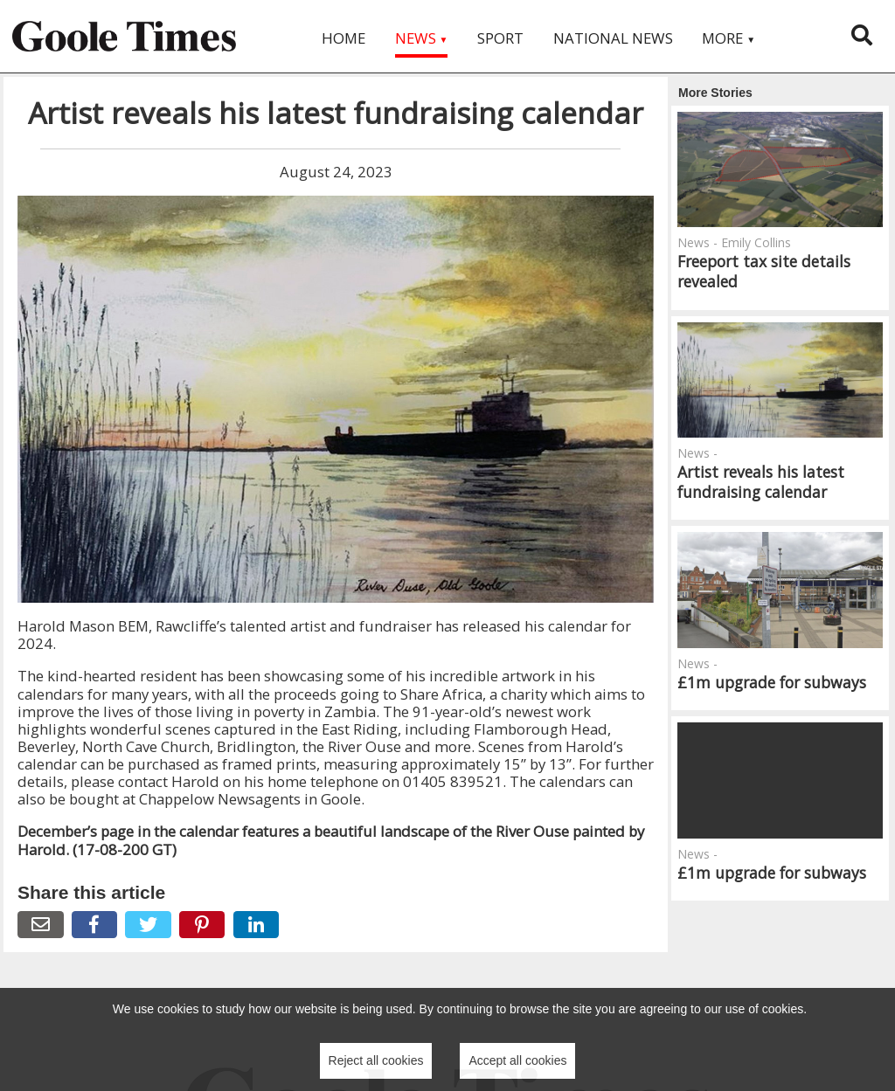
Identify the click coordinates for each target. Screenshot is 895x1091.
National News (613, 38)
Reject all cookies (376, 1060)
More (728, 38)
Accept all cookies (517, 1060)
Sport (500, 38)
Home (343, 38)
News (421, 38)
